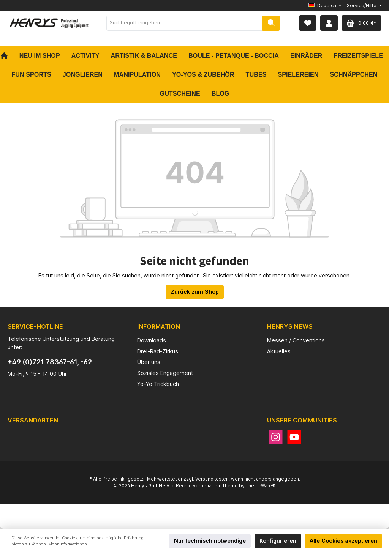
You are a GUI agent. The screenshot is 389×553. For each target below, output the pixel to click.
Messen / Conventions (296, 340)
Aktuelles (279, 351)
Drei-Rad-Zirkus (157, 351)
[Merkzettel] (307, 23)
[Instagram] (275, 437)
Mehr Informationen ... (70, 544)
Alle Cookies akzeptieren (343, 540)
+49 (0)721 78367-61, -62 (50, 362)
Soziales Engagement (165, 373)
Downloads (151, 340)
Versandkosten (212, 479)
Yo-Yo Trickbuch (158, 384)
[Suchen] (271, 23)
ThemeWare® (260, 485)
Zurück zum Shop (195, 291)
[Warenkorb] (361, 23)
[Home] (7, 55)
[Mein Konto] (329, 23)
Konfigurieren (277, 540)
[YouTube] (294, 437)
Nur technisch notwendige (210, 540)
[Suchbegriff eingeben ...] (184, 23)
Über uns (148, 362)
